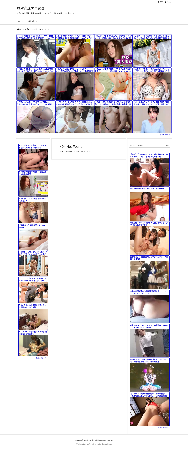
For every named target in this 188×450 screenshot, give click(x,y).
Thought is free (106, 444)
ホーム (21, 29)
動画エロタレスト (166, 135)
